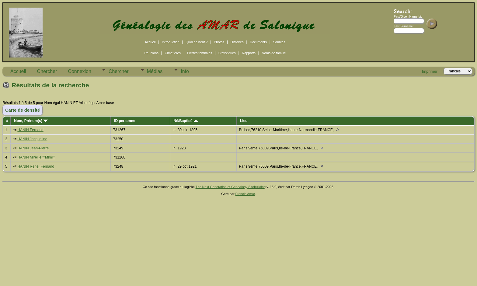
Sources (279, 42)
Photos (219, 42)
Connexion (79, 71)
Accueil (150, 42)
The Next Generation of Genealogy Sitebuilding (231, 187)
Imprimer (429, 71)
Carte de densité (22, 110)
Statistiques (227, 53)
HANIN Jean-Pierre (33, 148)
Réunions (151, 53)
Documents (258, 42)
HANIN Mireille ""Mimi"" (36, 157)
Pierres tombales (199, 53)
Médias (155, 71)
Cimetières (173, 53)
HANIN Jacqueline (32, 139)
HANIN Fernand (30, 130)
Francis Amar (245, 194)
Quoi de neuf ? (196, 42)
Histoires (237, 42)
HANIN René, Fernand (35, 166)
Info (185, 71)
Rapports (249, 53)
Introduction (170, 42)
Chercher (47, 71)
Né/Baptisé (185, 121)
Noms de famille (274, 53)
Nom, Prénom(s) (31, 121)
